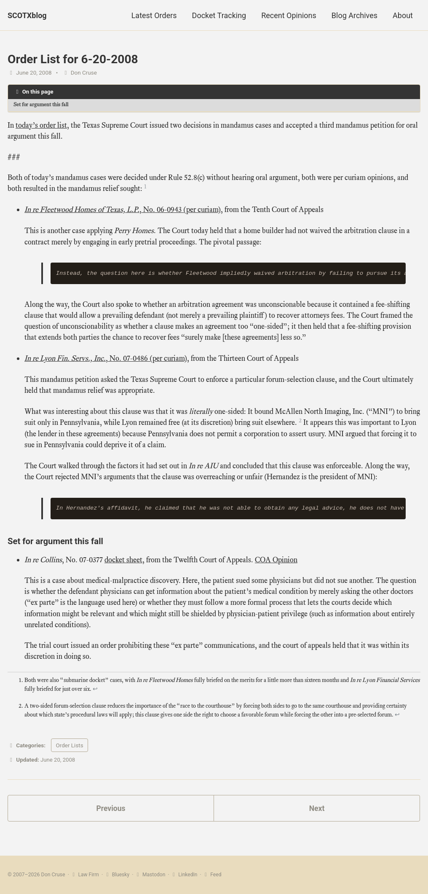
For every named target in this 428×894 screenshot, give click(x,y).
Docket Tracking (219, 15)
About (403, 15)
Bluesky (118, 875)
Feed (214, 875)
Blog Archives (354, 15)
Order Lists (69, 755)
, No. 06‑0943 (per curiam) (122, 212)
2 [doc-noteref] (300, 426)
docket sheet (123, 567)
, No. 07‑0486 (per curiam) (105, 363)
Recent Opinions (288, 15)
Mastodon (151, 875)
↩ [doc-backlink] (95, 699)
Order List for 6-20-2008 (73, 59)
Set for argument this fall (42, 105)
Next (317, 819)
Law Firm (84, 875)
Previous (111, 819)
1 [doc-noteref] (145, 188)
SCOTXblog (27, 15)
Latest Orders (154, 15)
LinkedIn (186, 875)
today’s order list (41, 125)
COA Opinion (276, 567)
